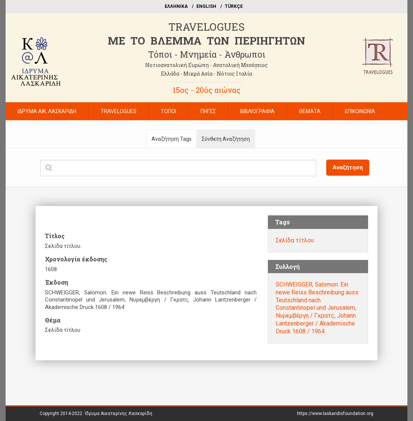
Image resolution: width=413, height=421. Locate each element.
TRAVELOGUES (206, 27)
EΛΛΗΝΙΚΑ (176, 6)
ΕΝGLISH (206, 6)
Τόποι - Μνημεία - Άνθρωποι (206, 54)
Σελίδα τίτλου (295, 240)
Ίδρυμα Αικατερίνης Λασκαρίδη (118, 413)
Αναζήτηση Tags (172, 139)
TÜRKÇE (234, 6)
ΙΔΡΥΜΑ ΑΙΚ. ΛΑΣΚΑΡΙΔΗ (47, 111)
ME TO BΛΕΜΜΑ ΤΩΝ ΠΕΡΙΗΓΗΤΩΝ (206, 41)
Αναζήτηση (348, 167)
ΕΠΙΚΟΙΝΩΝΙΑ (360, 111)
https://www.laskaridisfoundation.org (335, 413)
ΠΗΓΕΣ (208, 111)
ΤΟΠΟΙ (168, 111)
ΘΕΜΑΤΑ (310, 111)
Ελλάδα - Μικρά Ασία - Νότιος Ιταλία (206, 73)
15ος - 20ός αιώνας (207, 90)
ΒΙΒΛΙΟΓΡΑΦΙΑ (257, 111)
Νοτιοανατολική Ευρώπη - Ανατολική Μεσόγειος (206, 65)
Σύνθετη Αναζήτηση (226, 139)
